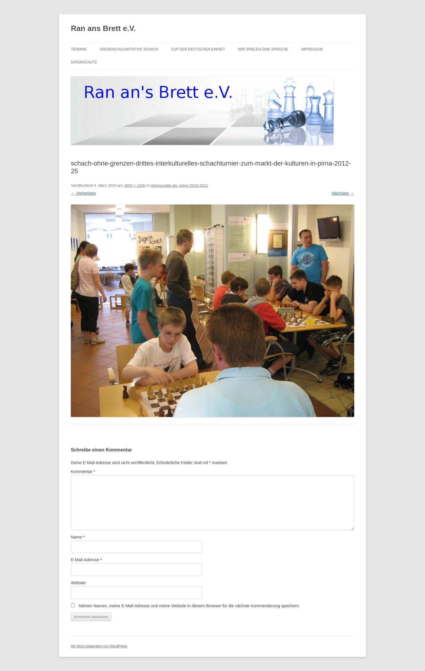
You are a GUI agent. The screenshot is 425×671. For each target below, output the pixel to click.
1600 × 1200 (135, 185)
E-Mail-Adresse (86, 559)
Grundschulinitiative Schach (129, 49)
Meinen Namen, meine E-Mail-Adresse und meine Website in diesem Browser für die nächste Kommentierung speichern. (189, 605)
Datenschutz (84, 62)
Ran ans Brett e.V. (103, 28)
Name (78, 537)
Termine (79, 49)
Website (78, 582)
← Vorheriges (83, 193)
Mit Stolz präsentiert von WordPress (99, 646)
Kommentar (83, 471)
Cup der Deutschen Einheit (198, 49)
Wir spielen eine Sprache (263, 49)
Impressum (312, 49)
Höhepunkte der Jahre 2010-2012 (179, 185)
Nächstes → (343, 193)
